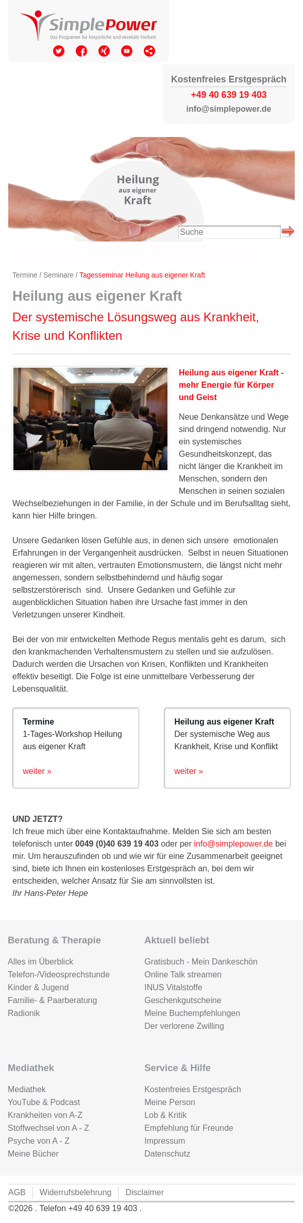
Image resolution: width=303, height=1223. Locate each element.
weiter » (37, 771)
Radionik (24, 1013)
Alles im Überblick (40, 961)
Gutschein (212, 253)
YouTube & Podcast (44, 1102)
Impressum (164, 1140)
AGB (17, 1192)
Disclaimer (144, 1192)
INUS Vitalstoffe (173, 987)
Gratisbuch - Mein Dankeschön (201, 961)
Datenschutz (167, 1153)
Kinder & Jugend (38, 987)
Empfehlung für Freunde (188, 1128)
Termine (67, 253)
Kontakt (165, 253)
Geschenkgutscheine (182, 1000)
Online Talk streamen (183, 974)
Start (31, 253)
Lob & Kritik (165, 1115)
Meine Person (169, 1102)
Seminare (58, 275)
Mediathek (27, 1089)
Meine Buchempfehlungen (192, 1013)
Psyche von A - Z (39, 1140)
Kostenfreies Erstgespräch (192, 1089)
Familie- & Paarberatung (52, 1000)
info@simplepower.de (233, 843)
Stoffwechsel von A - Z (48, 1128)
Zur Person (116, 253)
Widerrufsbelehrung (76, 1192)
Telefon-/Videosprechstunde (59, 974)
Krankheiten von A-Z (45, 1115)
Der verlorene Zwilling (184, 1026)
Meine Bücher (33, 1153)
